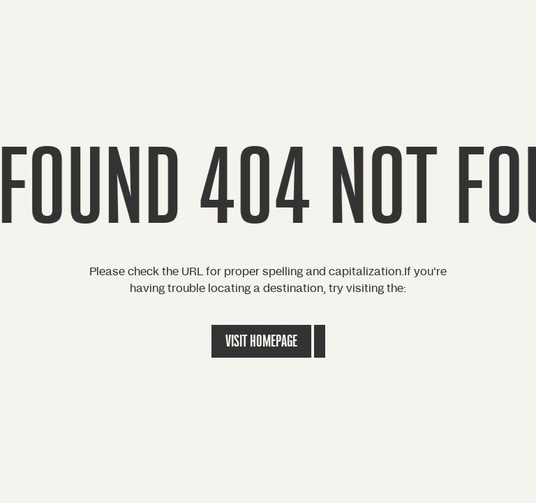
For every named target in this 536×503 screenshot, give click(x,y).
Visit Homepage (261, 341)
